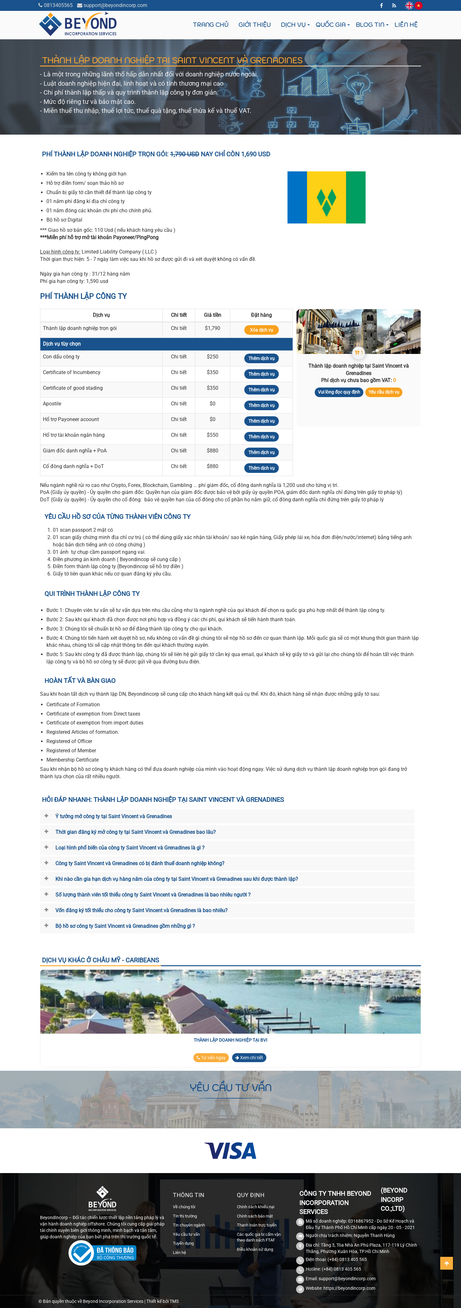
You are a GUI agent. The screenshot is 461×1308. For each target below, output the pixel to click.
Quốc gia (330, 24)
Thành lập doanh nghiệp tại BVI (230, 1040)
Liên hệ (405, 24)
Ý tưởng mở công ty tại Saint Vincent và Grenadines (113, 816)
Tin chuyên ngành (189, 1225)
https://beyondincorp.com (349, 1288)
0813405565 (58, 5)
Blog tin (370, 24)
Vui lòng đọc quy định (339, 392)
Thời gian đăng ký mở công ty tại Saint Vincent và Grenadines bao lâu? (135, 832)
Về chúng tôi (184, 1206)
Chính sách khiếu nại (255, 1206)
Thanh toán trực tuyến (257, 1225)
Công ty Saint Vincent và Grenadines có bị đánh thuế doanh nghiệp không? (139, 863)
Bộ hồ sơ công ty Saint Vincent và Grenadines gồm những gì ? (125, 926)
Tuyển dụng (183, 1243)
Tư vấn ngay (211, 1057)
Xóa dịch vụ (261, 330)
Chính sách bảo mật (255, 1216)
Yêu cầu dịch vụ (383, 392)
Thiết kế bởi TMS (162, 1301)
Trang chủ (210, 24)
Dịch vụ (293, 24)
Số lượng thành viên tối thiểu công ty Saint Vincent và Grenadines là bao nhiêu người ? (153, 895)
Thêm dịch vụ (261, 358)
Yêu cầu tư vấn (186, 1234)
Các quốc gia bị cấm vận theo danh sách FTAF (259, 1237)
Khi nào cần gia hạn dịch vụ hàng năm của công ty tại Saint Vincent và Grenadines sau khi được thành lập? (176, 879)
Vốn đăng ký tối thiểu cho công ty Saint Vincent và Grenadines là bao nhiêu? (141, 910)
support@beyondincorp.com (115, 5)
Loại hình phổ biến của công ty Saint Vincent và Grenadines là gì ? (130, 848)
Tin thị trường (185, 1216)
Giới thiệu (255, 24)
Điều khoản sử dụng (255, 1249)
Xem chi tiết (249, 1057)
